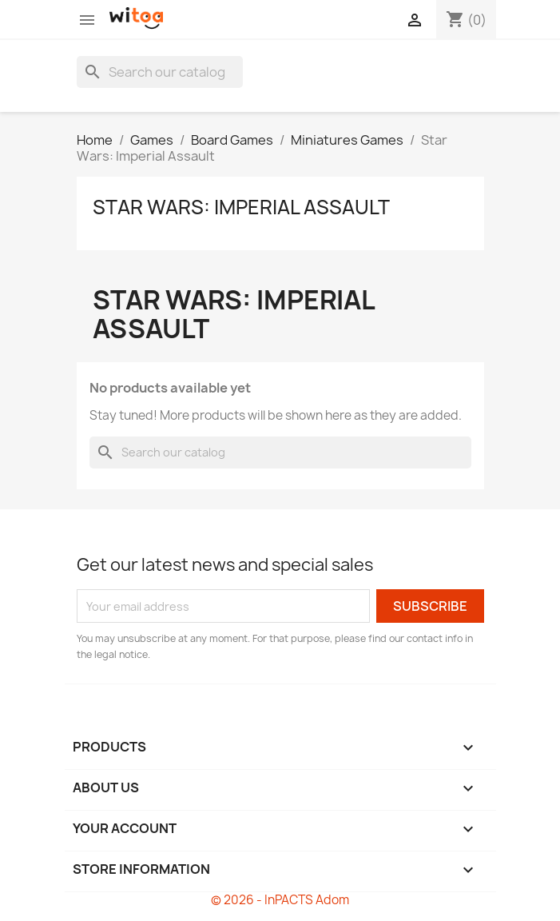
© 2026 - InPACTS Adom (280, 899)
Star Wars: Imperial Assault (241, 207)
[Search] (160, 72)
